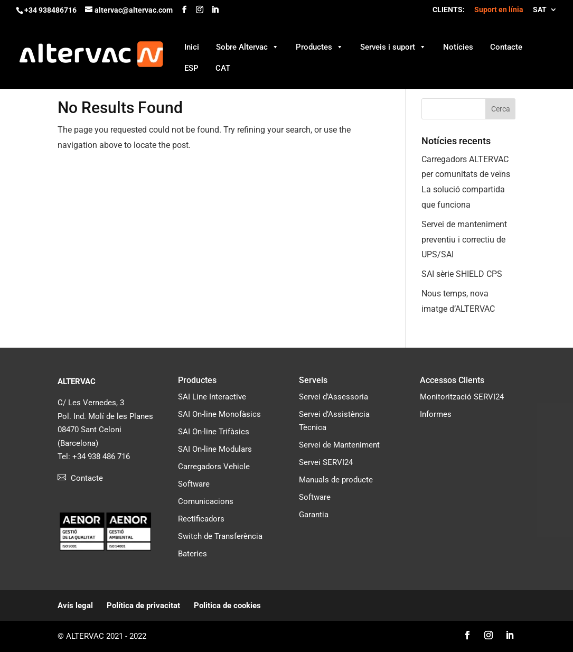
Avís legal (75, 605)
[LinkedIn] (215, 10)
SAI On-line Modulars (215, 449)
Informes (436, 414)
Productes (319, 46)
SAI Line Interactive (212, 397)
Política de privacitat (143, 605)
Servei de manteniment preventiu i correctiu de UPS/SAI (464, 239)
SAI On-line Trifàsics (213, 431)
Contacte (506, 47)
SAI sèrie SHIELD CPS (461, 274)
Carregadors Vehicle (214, 466)
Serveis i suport (393, 46)
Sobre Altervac (247, 46)
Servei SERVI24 (326, 462)
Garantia (313, 514)
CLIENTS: (449, 10)
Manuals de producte (336, 480)
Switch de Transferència (220, 536)
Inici (191, 47)
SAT (540, 10)
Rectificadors (201, 519)
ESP (191, 68)
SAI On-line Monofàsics (219, 414)
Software (194, 484)
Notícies (458, 47)
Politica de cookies (227, 605)
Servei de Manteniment (339, 445)
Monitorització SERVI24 (462, 397)
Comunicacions (205, 501)
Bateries (192, 553)
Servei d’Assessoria (333, 397)
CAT (222, 68)
